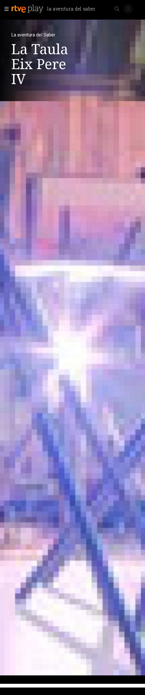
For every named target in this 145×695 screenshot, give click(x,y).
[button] (5, 9)
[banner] (55, 9)
